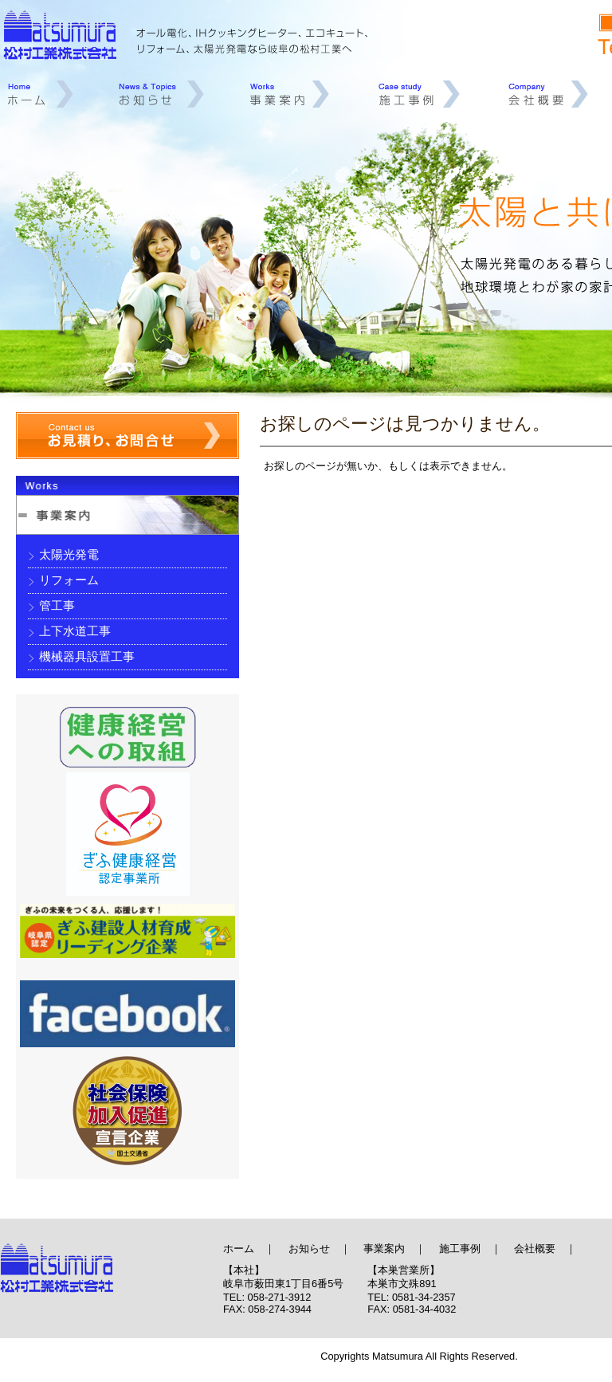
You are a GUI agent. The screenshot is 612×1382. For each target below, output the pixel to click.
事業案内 (292, 94)
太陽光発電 (69, 554)
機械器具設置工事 (87, 656)
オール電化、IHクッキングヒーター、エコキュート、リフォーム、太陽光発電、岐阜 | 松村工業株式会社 (111, 1275)
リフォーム (69, 580)
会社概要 (549, 94)
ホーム (40, 94)
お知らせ (163, 94)
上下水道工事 (75, 631)
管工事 (57, 605)
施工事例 (420, 94)
